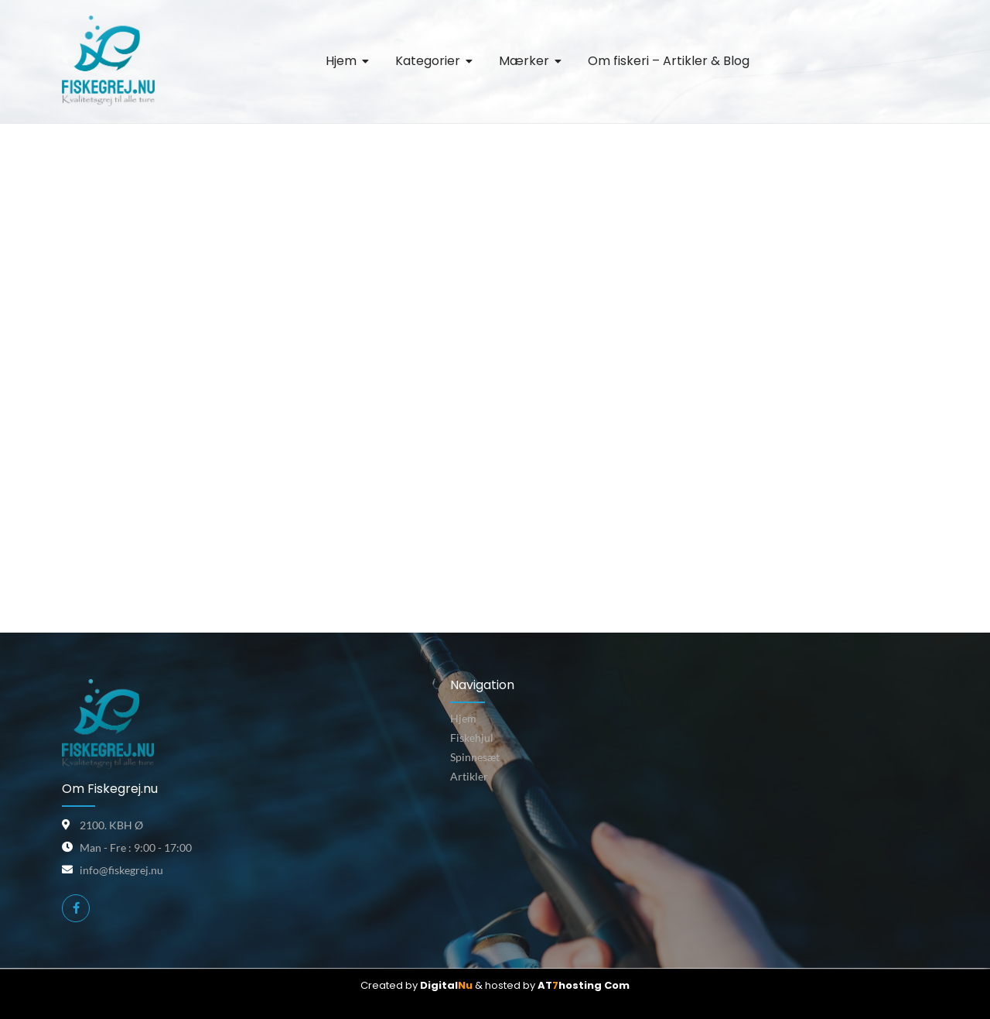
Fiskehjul (471, 737)
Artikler (469, 776)
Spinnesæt (475, 756)
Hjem (463, 718)
